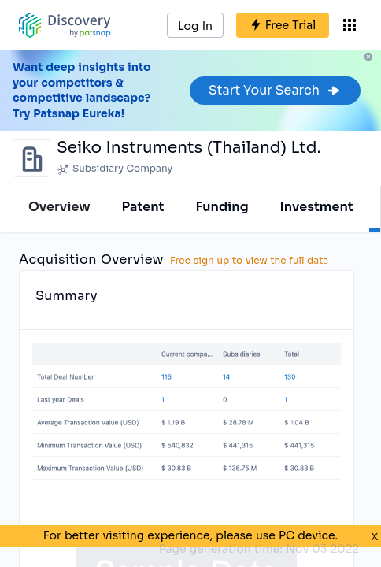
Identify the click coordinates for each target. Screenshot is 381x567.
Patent (143, 206)
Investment (316, 206)
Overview (59, 206)
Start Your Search (275, 90)
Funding (221, 206)
